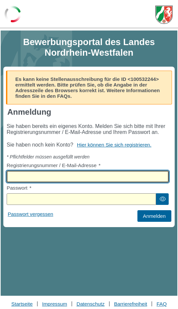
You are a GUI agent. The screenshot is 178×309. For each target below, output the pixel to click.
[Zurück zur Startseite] (13, 14)
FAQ (162, 304)
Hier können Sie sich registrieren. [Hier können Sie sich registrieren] (114, 145)
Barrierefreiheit (130, 304)
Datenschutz (90, 304)
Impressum (54, 304)
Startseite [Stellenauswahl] (22, 304)
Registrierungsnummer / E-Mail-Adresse (53, 165)
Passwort (19, 188)
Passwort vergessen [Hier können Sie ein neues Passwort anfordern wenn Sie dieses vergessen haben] (30, 214)
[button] (162, 199)
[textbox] (88, 176)
